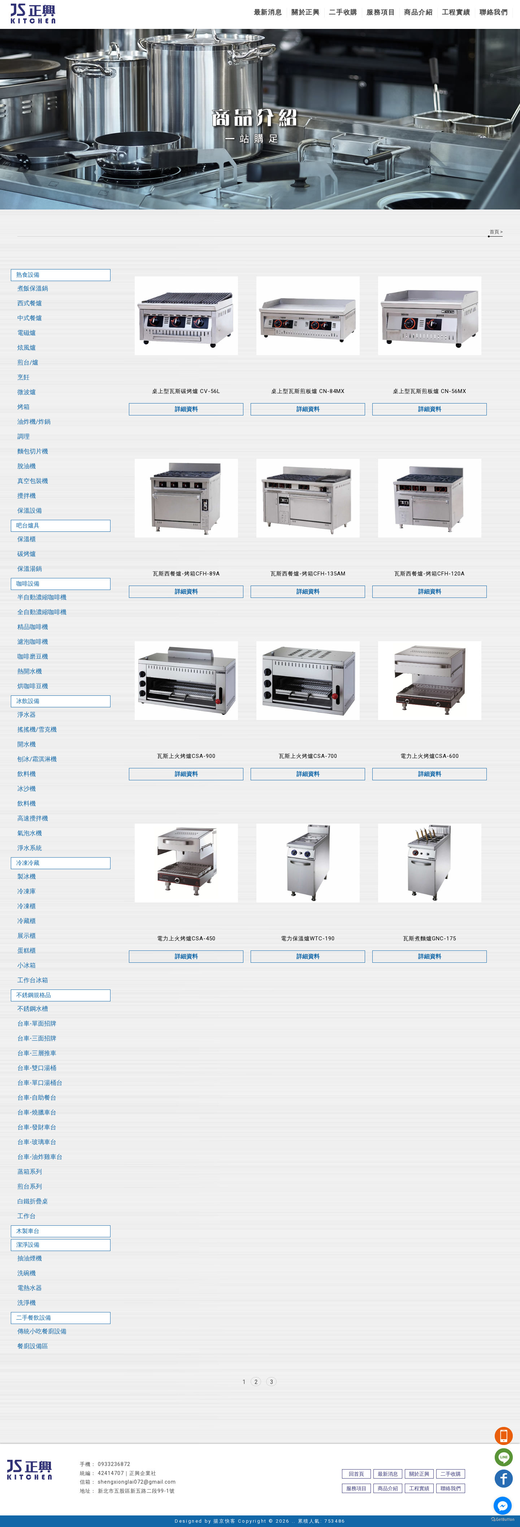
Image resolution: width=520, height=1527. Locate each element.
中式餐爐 (29, 318)
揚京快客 (224, 1521)
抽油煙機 (29, 1258)
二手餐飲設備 (33, 1317)
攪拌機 (26, 495)
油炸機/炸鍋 (34, 421)
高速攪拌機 (32, 818)
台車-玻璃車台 (36, 1142)
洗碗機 (26, 1273)
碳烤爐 (26, 553)
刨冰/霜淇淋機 (37, 759)
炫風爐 (26, 347)
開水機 (26, 744)
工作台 (26, 1216)
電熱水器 (29, 1287)
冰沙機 (26, 788)
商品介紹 (418, 12)
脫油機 (26, 466)
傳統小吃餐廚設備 (41, 1331)
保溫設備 (29, 510)
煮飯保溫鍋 (32, 288)
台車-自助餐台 (36, 1097)
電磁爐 (26, 332)
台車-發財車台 (36, 1127)
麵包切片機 (32, 451)
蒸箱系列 (29, 1171)
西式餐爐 (29, 303)
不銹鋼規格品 (33, 995)
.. (294, 1521)
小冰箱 (26, 965)
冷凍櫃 (26, 906)
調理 (23, 436)
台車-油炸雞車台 (39, 1156)
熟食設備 (27, 274)
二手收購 (343, 12)
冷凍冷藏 (27, 862)
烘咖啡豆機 (32, 686)
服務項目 (381, 12)
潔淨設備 (27, 1244)
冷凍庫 (26, 891)
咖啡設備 (27, 583)
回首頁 (356, 1474)
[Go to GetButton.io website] (502, 1519)
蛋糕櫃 (26, 950)
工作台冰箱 (32, 980)
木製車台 (27, 1231)
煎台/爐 (27, 362)
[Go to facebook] (503, 1506)
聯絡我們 (494, 12)
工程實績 (456, 12)
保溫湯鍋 (29, 568)
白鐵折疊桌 (32, 1201)
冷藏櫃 (26, 920)
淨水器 (26, 714)
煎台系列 (29, 1186)
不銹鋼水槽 (32, 1008)
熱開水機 (29, 671)
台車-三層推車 (36, 1053)
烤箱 (23, 406)
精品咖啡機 (32, 626)
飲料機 (26, 773)
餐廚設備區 (32, 1346)
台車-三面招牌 (36, 1038)
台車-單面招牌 (36, 1023)
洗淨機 (26, 1302)
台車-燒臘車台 (36, 1112)
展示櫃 (26, 935)
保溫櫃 (26, 539)
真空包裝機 (32, 480)
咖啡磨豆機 (32, 656)
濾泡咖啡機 (32, 641)
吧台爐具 (27, 525)
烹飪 (23, 377)
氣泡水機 (29, 833)
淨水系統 (29, 847)
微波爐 (26, 392)
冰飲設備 (27, 701)
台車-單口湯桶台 (39, 1082)
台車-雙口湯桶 (36, 1067)
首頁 (494, 231)
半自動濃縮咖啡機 (41, 597)
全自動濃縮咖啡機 (41, 612)
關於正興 (305, 12)
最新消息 (268, 12)
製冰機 (26, 876)
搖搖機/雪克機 (37, 729)
